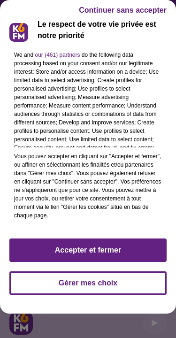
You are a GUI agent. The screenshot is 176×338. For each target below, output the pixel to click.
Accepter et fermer (88, 250)
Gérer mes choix (88, 283)
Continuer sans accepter (123, 10)
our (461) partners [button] (57, 55)
